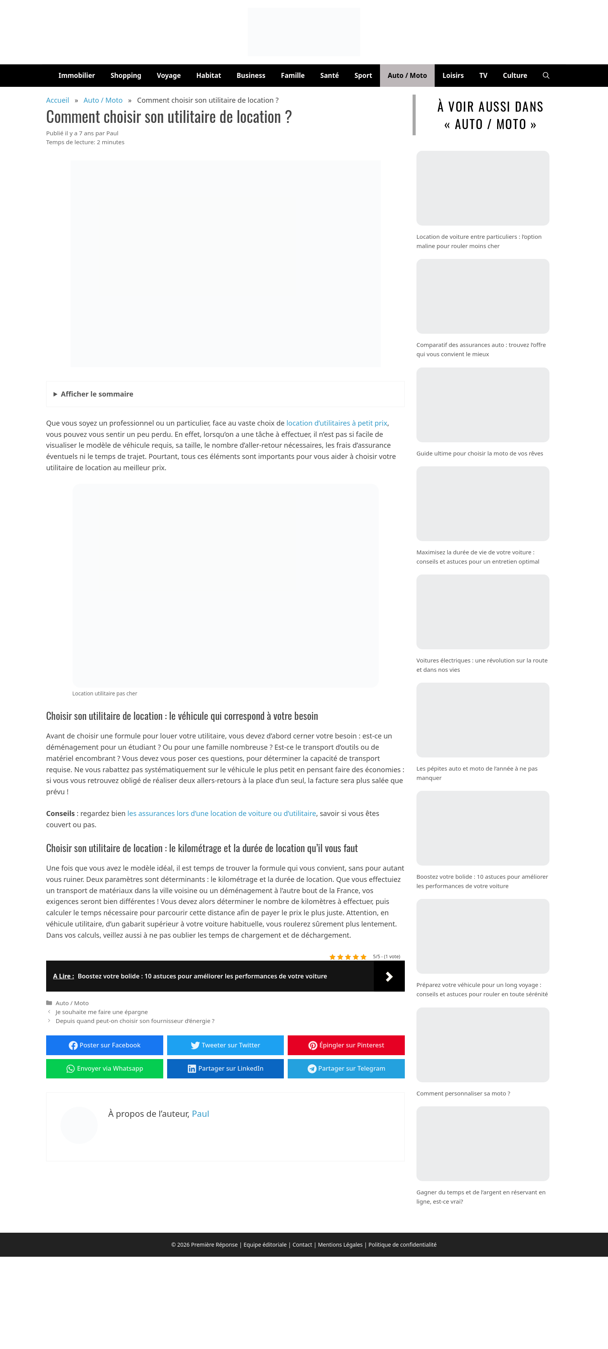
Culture (515, 75)
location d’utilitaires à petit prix (337, 423)
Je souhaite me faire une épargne (101, 1012)
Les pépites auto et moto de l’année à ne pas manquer (477, 772)
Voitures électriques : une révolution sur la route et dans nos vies (482, 664)
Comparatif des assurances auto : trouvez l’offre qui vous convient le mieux (481, 349)
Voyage (169, 75)
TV (483, 75)
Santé (329, 75)
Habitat (208, 75)
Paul (200, 1113)
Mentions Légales (340, 1244)
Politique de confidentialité (402, 1244)
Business (251, 75)
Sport (363, 75)
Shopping (126, 75)
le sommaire (97, 393)
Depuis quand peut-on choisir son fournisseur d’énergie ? (134, 1021)
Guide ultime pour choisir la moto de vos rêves (479, 453)
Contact (302, 1244)
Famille (293, 75)
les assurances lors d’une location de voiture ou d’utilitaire (222, 813)
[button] (546, 75)
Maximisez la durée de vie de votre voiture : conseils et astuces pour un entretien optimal (477, 556)
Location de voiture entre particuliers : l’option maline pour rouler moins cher (479, 241)
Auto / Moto (407, 75)
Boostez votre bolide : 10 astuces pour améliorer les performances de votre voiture (482, 881)
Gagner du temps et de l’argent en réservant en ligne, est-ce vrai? (481, 1196)
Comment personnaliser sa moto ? (463, 1093)
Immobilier (77, 75)
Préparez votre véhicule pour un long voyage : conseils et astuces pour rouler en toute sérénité (482, 989)
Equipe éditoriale (265, 1244)
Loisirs (453, 75)
